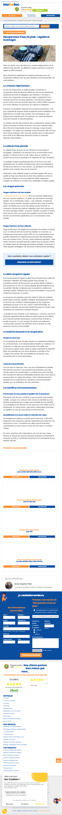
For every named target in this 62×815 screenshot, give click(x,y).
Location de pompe (8, 734)
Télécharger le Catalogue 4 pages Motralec (14, 729)
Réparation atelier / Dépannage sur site (13, 736)
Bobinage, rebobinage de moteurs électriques (15, 744)
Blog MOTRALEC (7, 708)
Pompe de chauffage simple (10, 760)
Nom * (5, 615)
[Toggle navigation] (12, 15)
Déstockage (40, 10)
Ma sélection (16, 1)
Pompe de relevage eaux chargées (12, 750)
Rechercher (45, 26)
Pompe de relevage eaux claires (11, 757)
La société (6, 698)
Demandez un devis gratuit (29, 262)
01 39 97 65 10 (32, 16)
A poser (37, 630)
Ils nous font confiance (9, 700)
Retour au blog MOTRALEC (14, 32)
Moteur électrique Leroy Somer (11, 755)
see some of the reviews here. (14, 687)
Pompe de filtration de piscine (11, 770)
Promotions (6, 703)
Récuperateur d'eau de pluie (29, 470)
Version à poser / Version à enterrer (35, 624)
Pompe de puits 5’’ (8, 768)
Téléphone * (22, 620)
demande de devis (50, 15)
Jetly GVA (29, 531)
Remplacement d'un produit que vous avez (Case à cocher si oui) (46, 611)
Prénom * (21, 615)
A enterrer (37, 633)
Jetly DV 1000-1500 (29, 502)
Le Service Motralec (8, 731)
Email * (5, 620)
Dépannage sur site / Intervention (12, 711)
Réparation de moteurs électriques (12, 742)
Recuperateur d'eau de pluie (29, 530)
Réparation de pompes (9, 739)
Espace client (10, 1)
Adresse (6, 634)
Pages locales (7, 716)
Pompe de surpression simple (11, 762)
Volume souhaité (47, 622)
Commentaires (37, 637)
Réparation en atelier (8, 713)
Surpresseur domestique (9, 765)
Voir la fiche (16, 477)
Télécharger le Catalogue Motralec (12, 726)
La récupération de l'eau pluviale (15, 196)
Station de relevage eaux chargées (12, 752)
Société (4, 1)
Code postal (7, 639)
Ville (19, 639)
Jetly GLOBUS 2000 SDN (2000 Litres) (29, 472)
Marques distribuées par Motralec (12, 718)
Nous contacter (7, 721)
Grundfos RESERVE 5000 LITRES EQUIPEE (29, 561)
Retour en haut (59, 761)
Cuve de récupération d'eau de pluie (29, 500)
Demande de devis (42, 477)
